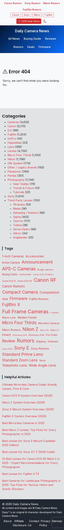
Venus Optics (21, 229)
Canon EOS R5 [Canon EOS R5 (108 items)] (24, 281)
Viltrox (17, 233)
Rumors (18, 47)
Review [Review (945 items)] (8, 341)
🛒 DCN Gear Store (29, 21)
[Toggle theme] (45, 21)
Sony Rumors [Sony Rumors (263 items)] (40, 348)
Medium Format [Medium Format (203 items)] (27, 317)
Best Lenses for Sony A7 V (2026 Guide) (28, 452)
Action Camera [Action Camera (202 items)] (11, 262)
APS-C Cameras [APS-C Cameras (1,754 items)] (19, 268)
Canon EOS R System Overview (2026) (27, 395)
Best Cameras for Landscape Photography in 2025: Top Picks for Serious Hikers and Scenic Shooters (31, 485)
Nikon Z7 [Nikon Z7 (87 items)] (54, 330)
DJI (10, 130)
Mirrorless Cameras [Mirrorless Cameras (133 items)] (49, 323)
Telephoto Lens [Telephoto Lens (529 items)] (14, 365)
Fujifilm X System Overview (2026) (24, 416)
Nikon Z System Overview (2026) (23, 402)
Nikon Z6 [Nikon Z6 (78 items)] (44, 330)
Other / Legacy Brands (22, 167)
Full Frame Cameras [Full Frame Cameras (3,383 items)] (25, 312)
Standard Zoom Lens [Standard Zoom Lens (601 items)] (20, 360)
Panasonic (14, 171)
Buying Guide (32, 38)
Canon (15, 15)
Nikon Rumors (51, 3)
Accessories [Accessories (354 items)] (34, 256)
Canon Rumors (13, 3)
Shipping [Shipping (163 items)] (41, 341)
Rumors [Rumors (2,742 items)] (25, 341)
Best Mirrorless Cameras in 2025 (23, 423)
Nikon (37, 15)
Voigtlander (20, 237)
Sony (27, 15)
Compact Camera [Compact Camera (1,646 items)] (20, 292)
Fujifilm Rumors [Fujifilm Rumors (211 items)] (38, 299)
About (7, 521)
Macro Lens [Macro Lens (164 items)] (9, 317)
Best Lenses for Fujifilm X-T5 (20, 474)
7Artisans (19, 204)
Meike (17, 208)
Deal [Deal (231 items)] (5, 299)
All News (14, 38)
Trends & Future (23, 188)
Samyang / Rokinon (26, 212)
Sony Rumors (32, 3)
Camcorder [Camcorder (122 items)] (25, 274)
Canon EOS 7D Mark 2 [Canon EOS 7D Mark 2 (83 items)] (43, 274)
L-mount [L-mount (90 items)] (54, 312)
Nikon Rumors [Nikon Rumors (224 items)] (11, 330)
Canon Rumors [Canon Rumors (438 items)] (13, 286)
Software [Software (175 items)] (53, 341)
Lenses (12, 151)
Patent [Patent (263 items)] (6, 335)
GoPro (12, 138)
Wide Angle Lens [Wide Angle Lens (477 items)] (42, 365)
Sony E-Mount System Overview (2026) (28, 409)
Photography (16, 179)
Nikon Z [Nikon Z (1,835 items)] (30, 329)
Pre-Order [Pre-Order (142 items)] (52, 334)
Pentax (12, 175)
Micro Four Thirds (19, 155)
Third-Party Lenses (20, 200)
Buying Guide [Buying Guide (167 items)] (9, 274)
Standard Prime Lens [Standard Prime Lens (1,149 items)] (22, 354)
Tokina (17, 225)
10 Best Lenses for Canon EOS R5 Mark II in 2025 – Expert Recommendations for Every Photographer (31, 463)
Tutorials (18, 192)
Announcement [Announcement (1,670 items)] (37, 262)
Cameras (13, 122)
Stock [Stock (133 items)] (42, 360)
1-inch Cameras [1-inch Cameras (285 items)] (13, 256)
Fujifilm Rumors (32, 9)
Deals (30, 47)
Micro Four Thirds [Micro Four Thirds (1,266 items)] (19, 322)
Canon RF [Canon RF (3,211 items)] (45, 280)
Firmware (45, 47)
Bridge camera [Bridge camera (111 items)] (45, 269)
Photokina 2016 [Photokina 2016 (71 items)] (20, 335)
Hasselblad (15, 142)
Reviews (50, 38)
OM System (15, 163)
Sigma (17, 217)
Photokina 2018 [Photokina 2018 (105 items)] (36, 335)
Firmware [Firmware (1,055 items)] (18, 298)
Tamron (18, 221)
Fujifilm (48, 15)
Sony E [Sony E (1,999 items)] (21, 348)
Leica (11, 147)
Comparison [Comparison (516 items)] (49, 292)
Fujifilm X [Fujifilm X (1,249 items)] (11, 304)
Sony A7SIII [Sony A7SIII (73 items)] (7, 349)
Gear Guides (21, 184)
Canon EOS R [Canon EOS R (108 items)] (9, 281)
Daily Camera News (32, 31)
